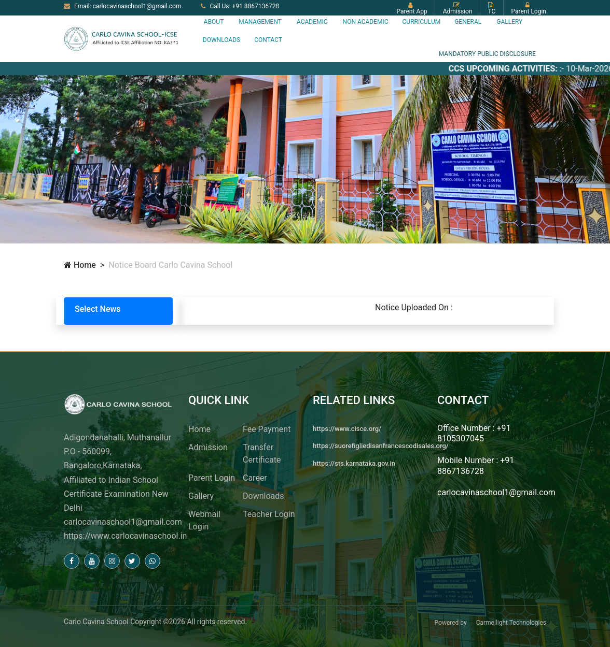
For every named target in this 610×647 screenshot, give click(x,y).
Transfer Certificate (262, 453)
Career (255, 478)
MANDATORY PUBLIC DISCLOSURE (487, 53)
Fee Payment (266, 429)
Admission (208, 447)
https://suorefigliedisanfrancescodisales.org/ (381, 446)
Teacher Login (269, 514)
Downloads (221, 40)
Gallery (201, 496)
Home (80, 265)
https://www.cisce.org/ (347, 429)
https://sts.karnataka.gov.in (354, 463)
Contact (268, 40)
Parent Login (211, 478)
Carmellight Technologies (511, 622)
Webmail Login (204, 520)
